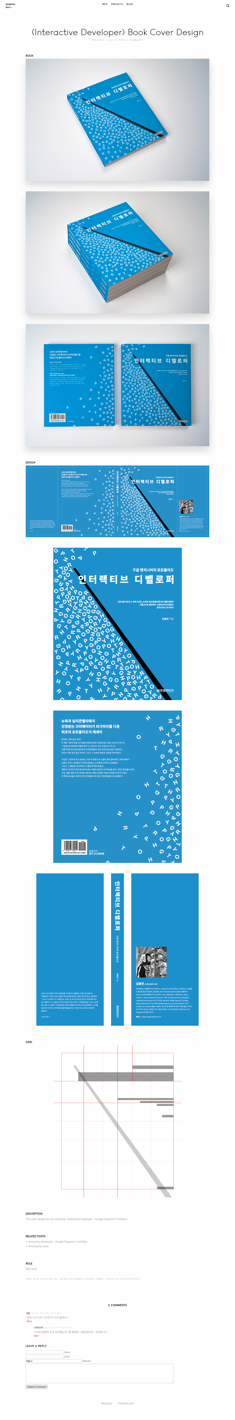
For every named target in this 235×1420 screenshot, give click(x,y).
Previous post (126, 1403)
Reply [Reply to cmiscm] (36, 1336)
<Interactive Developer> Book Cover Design (118, 32)
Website (86, 1361)
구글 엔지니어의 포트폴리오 (71, 1279)
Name (67, 1352)
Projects (117, 4)
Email (66, 1356)
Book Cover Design (45, 1279)
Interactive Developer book (122, 1279)
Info (105, 4)
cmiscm (38, 1327)
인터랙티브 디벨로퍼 (94, 1279)
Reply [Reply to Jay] (29, 1321)
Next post (106, 1403)
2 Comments (135, 40)
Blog (130, 4)
